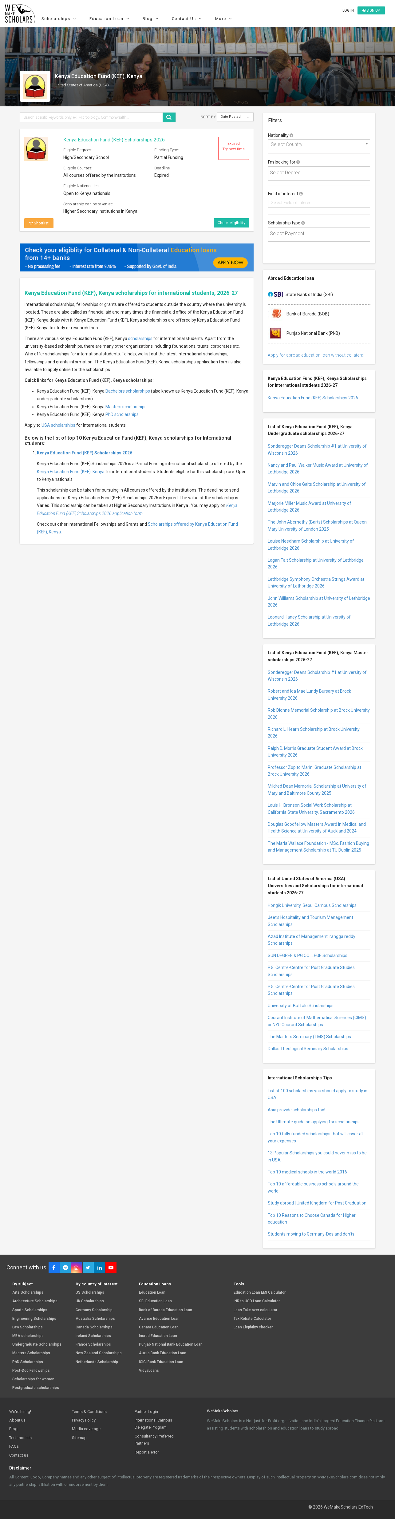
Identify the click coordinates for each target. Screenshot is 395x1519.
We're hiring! (20, 1411)
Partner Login (146, 1411)
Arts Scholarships (27, 1293)
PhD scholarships (122, 414)
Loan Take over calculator (255, 1310)
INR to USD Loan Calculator (257, 1301)
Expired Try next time (234, 146)
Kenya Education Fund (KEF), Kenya (71, 471)
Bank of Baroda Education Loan (165, 1310)
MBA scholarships (28, 1336)
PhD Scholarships (27, 1362)
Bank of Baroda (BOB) (298, 314)
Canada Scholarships (94, 1327)
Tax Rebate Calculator (252, 1319)
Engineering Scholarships (34, 1319)
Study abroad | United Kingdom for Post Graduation (317, 1203)
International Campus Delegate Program (153, 1424)
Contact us (18, 1455)
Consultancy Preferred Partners (154, 1440)
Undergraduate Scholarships (36, 1345)
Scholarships (59, 18)
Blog (151, 18)
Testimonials (20, 1437)
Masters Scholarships (31, 1353)
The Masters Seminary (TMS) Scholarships (309, 1036)
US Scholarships (90, 1293)
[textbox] (320, 172)
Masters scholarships (126, 406)
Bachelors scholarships (127, 391)
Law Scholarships (27, 1327)
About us (17, 1420)
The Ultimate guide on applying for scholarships (314, 1121)
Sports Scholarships (29, 1310)
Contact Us (187, 18)
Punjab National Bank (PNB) (304, 333)
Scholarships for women (33, 1379)
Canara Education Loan (159, 1327)
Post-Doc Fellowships (31, 1371)
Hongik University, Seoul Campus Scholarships (312, 905)
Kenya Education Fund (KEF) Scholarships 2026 (114, 140)
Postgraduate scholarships (35, 1388)
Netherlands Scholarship (97, 1362)
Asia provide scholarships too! (296, 1109)
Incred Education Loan (158, 1336)
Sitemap (79, 1437)
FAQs (14, 1446)
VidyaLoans (149, 1371)
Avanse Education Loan (159, 1319)
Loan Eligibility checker (253, 1327)
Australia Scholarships (95, 1319)
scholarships (140, 338)
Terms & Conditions (89, 1411)
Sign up (371, 10)
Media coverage (86, 1428)
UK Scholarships (90, 1301)
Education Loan (110, 18)
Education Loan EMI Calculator (260, 1293)
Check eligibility (231, 222)
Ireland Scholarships (93, 1336)
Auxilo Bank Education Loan (162, 1353)
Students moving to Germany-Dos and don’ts (311, 1234)
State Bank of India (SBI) (300, 295)
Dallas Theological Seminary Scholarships (308, 1048)
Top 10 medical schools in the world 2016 (307, 1171)
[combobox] (319, 144)
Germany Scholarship (94, 1310)
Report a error (147, 1452)
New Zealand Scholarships (99, 1353)
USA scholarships (58, 425)
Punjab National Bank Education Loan (171, 1345)
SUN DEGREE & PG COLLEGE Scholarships (307, 955)
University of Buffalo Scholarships (301, 1005)
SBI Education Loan (155, 1301)
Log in (348, 10)
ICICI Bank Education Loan (161, 1362)
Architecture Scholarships (34, 1301)
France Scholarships (93, 1345)
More (224, 18)
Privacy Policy (84, 1420)
